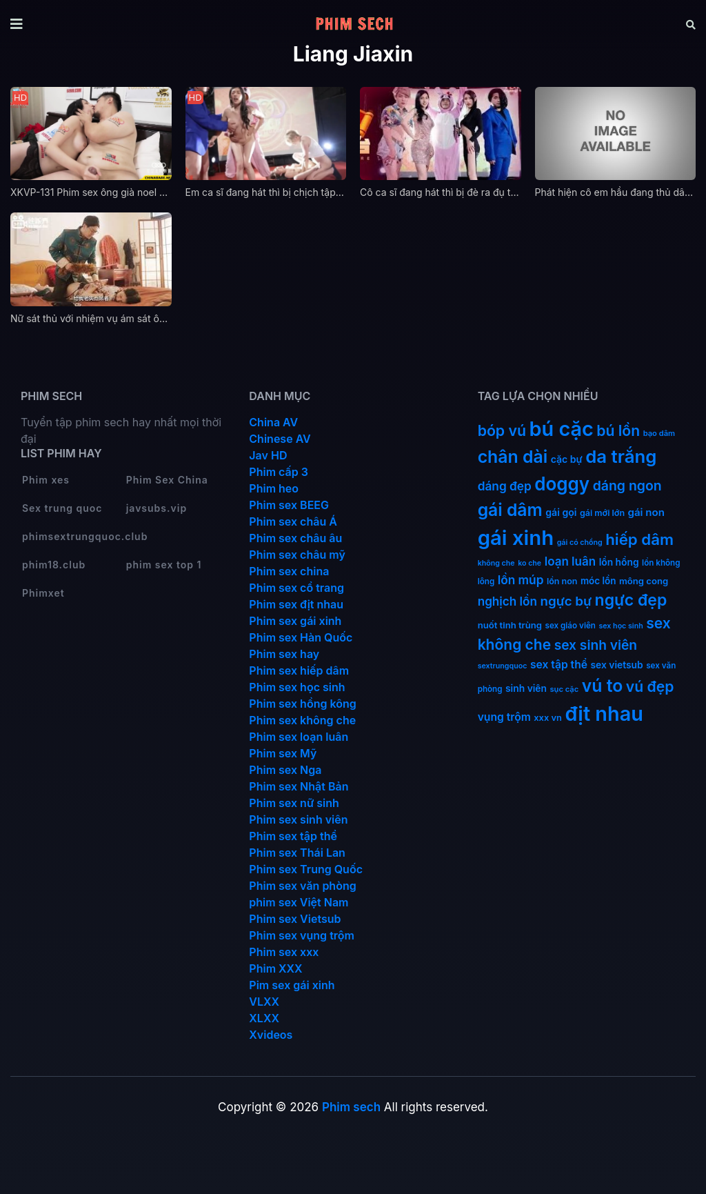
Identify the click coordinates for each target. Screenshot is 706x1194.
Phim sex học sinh (297, 687)
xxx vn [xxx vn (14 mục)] (548, 718)
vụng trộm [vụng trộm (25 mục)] (504, 717)
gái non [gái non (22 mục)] (646, 512)
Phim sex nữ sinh (294, 803)
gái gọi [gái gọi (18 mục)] (560, 512)
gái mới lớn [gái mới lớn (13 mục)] (602, 513)
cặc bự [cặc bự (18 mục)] (567, 459)
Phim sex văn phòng (302, 886)
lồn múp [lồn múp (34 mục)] (521, 580)
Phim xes (46, 480)
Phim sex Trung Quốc (306, 869)
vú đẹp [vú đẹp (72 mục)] (650, 686)
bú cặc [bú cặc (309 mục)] (562, 429)
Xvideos (270, 1035)
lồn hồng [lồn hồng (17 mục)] (619, 562)
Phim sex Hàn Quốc (300, 637)
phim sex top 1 (164, 564)
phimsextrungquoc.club (85, 536)
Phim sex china (289, 571)
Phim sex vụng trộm (301, 935)
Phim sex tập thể (293, 836)
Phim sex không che (302, 720)
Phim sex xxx (284, 952)
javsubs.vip (156, 508)
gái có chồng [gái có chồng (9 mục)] (580, 542)
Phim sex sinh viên (298, 819)
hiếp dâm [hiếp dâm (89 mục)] (639, 539)
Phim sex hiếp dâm (299, 670)
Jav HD (268, 455)
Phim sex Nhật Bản (298, 786)
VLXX (264, 1001)
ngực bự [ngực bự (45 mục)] (566, 601)
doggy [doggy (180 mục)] (561, 484)
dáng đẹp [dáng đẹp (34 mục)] (505, 486)
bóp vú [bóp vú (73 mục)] (502, 430)
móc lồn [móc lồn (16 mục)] (598, 580)
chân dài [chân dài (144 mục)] (513, 456)
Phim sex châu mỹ (297, 554)
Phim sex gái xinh (295, 621)
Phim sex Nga (285, 770)
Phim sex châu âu (295, 538)
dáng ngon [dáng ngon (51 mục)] (627, 485)
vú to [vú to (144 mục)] (602, 685)
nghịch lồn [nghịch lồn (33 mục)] (507, 601)
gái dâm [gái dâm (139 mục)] (510, 509)
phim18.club (53, 564)
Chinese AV (279, 439)
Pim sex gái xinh (291, 985)
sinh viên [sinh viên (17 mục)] (526, 688)
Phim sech (351, 1107)
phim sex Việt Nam (298, 902)
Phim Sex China (167, 480)
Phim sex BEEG (289, 505)
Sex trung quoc (62, 508)
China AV (273, 422)
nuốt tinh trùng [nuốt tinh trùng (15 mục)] (510, 624)
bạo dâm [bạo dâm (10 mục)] (659, 433)
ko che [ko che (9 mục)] (529, 563)
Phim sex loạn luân (298, 737)
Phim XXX (275, 968)
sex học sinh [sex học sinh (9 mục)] (620, 625)
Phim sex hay (284, 654)
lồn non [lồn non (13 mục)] (562, 581)
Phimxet (43, 593)
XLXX (264, 1018)
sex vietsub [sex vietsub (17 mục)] (617, 664)
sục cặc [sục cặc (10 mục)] (564, 689)
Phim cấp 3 (278, 472)
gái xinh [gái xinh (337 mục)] (516, 538)
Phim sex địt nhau (296, 604)
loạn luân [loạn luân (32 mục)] (570, 561)
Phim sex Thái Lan (297, 852)
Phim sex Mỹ (282, 753)
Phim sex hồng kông (302, 703)
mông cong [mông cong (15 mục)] (643, 580)
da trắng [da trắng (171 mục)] (620, 456)
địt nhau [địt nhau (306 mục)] (604, 714)
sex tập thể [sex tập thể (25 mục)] (558, 664)
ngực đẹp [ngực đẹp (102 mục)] (631, 600)
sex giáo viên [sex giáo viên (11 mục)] (570, 625)
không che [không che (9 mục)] (496, 563)
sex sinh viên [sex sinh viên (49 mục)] (596, 645)
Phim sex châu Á (293, 521)
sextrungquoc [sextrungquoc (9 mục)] (502, 665)
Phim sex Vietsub (295, 919)
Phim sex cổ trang (296, 588)
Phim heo (274, 488)
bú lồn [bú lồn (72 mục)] (618, 430)
